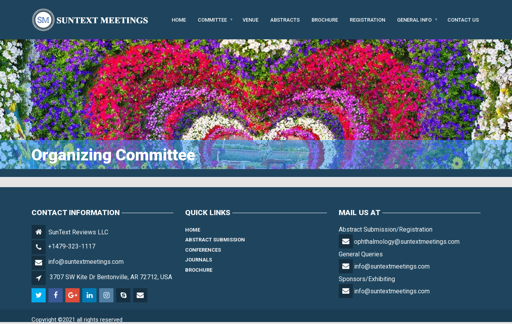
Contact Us (463, 19)
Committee (212, 19)
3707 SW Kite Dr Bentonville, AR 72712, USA (111, 277)
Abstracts (285, 19)
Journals (198, 260)
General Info (414, 19)
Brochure (325, 19)
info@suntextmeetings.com (86, 261)
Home (179, 19)
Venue (250, 19)
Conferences (203, 250)
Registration (367, 19)
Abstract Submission (215, 240)
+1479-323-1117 (71, 246)
